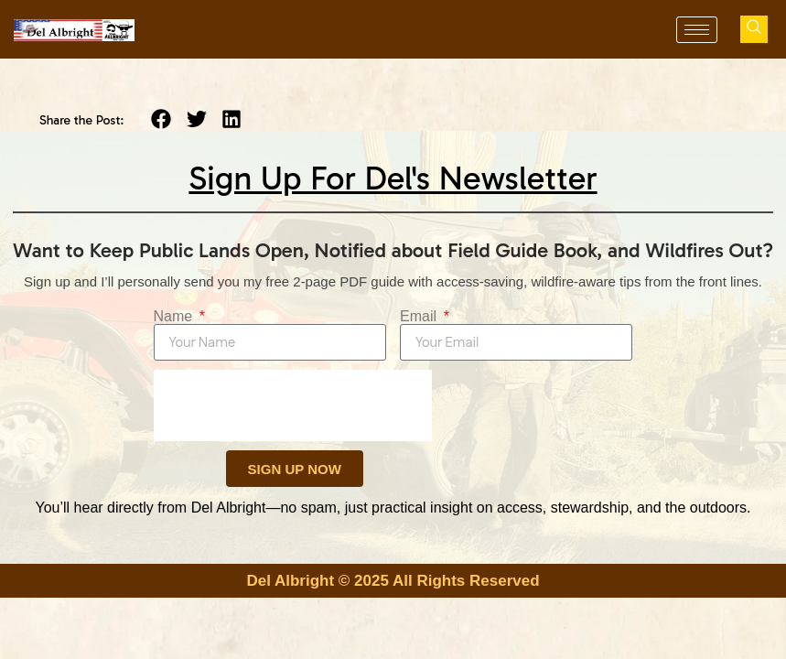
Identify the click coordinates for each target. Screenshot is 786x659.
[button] (161, 119)
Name (175, 316)
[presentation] (293, 405)
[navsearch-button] (754, 29)
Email (420, 316)
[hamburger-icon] (696, 29)
